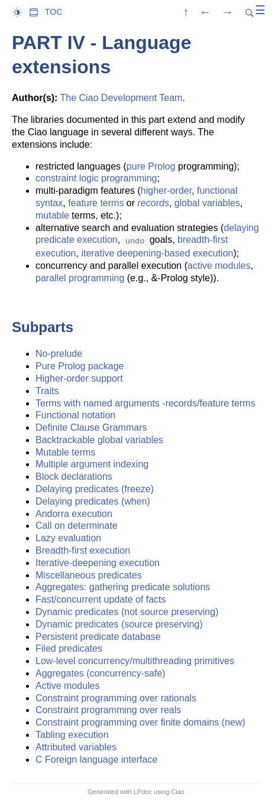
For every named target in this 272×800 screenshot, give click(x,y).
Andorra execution (73, 514)
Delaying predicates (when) (92, 501)
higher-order (166, 191)
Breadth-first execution (82, 550)
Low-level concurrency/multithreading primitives (134, 661)
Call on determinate (76, 526)
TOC (53, 12)
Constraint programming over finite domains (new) (140, 722)
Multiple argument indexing (91, 464)
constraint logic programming (96, 178)
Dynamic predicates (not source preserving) (126, 612)
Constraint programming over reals (108, 710)
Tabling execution (72, 735)
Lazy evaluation (68, 538)
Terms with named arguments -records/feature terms (145, 403)
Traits (47, 391)
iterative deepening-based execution (157, 253)
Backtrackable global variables (99, 440)
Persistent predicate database (98, 637)
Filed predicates (68, 648)
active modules (219, 266)
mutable (52, 215)
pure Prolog (151, 166)
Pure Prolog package (79, 366)
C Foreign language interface (96, 760)
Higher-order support (79, 378)
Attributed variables (75, 747)
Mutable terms (65, 452)
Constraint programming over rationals (115, 698)
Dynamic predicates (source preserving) (119, 624)
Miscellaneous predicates (88, 575)
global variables (207, 203)
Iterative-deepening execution (97, 563)
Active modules (67, 686)
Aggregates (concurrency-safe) (100, 673)
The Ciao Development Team (121, 98)
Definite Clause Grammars (91, 427)
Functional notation (75, 415)
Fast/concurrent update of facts (100, 599)
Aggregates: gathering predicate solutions (122, 587)
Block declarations (73, 476)
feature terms (96, 203)
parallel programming (79, 278)
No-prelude (58, 354)
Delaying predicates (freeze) (94, 489)
